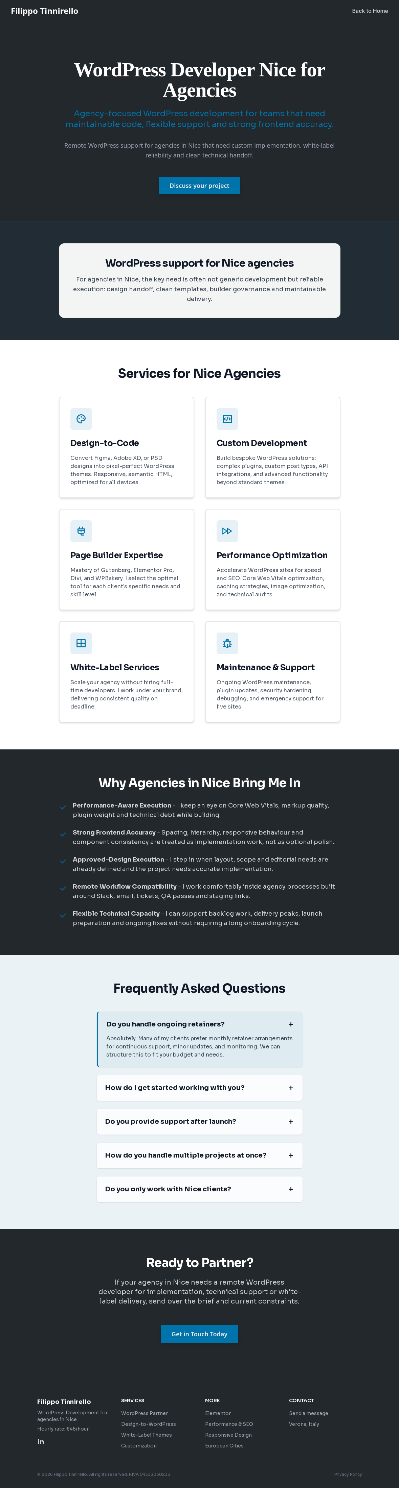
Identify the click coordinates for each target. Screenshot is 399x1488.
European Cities (224, 1446)
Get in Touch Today (199, 1334)
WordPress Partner (144, 1413)
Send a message (308, 1413)
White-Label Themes (146, 1435)
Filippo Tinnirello (45, 10)
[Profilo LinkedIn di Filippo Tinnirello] (41, 1442)
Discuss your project (199, 185)
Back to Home (370, 10)
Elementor (218, 1413)
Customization (139, 1446)
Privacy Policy (348, 1474)
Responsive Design (228, 1435)
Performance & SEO (229, 1424)
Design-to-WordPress (148, 1424)
